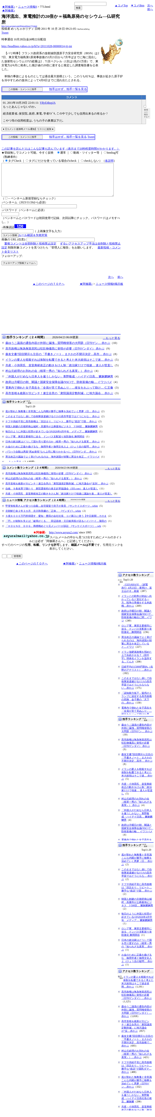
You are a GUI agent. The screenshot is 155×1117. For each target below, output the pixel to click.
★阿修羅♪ (8, 6)
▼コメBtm (137, 5)
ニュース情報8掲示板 (109, 290)
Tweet (4, 32)
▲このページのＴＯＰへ (48, 290)
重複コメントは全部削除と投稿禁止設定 (30, 250)
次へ (150, 5)
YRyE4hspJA (47, 102)
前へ (150, 9)
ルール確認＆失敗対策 (32, 241)
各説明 (109, 160)
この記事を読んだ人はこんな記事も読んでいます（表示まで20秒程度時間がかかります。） (60, 148)
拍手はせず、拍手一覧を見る (68, 89)
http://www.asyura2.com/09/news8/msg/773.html (19, 26)
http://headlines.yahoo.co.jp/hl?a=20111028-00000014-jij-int (36, 46)
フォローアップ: (11, 262)
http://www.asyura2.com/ (63, 538)
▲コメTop (121, 5)
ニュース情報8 (27, 6)
